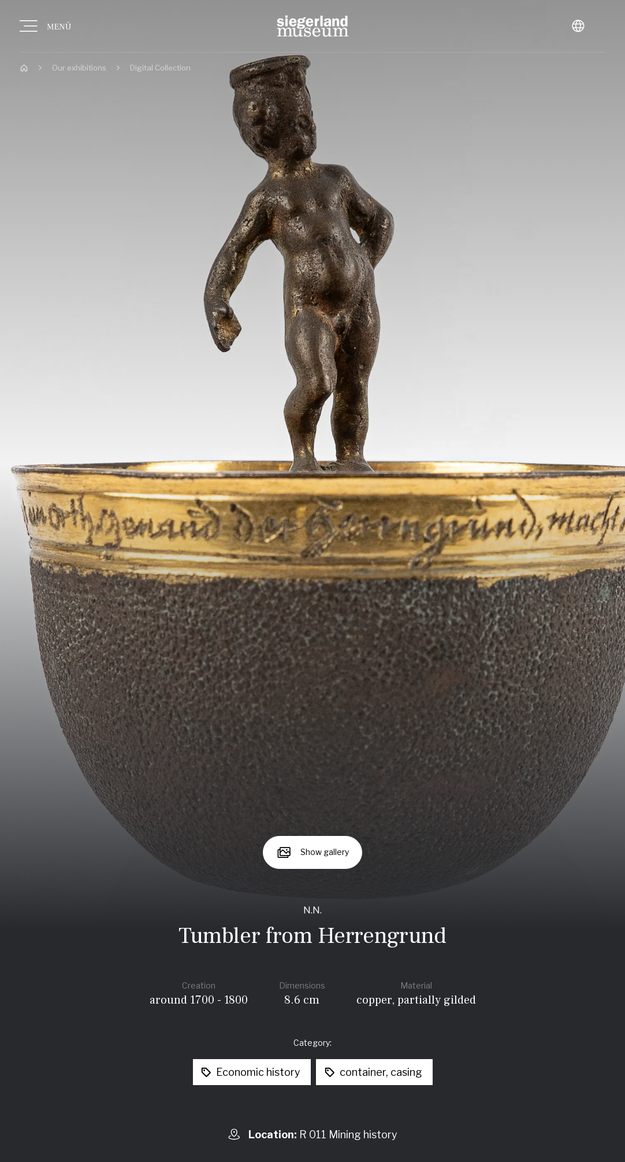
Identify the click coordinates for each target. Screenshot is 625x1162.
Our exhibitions (79, 67)
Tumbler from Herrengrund (312, 935)
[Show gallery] (313, 852)
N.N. (312, 910)
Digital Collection (160, 67)
